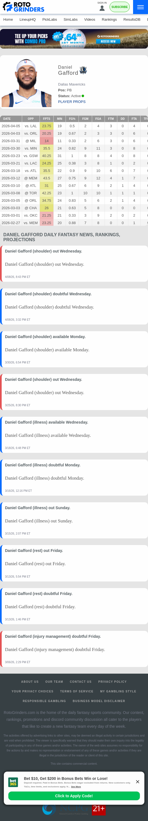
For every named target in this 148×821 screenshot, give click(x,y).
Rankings (109, 19)
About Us (30, 681)
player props (71, 102)
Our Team (54, 681)
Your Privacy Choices (33, 691)
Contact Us (81, 681)
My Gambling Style (118, 691)
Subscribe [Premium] (119, 7)
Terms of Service (77, 691)
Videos (89, 19)
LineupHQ (28, 19)
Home (8, 19)
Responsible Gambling (44, 701)
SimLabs (71, 19)
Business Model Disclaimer (99, 701)
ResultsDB (131, 19)
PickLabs (49, 19)
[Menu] (140, 7)
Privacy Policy (112, 681)
